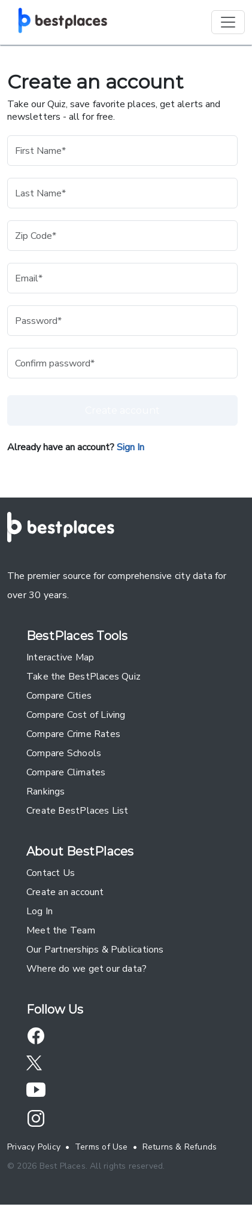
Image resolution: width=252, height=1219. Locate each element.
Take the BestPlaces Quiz (83, 676)
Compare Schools (63, 753)
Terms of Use (101, 1147)
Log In (39, 911)
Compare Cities (59, 695)
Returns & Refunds (179, 1147)
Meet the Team (60, 930)
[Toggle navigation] (228, 22)
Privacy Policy (33, 1147)
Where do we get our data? (86, 968)
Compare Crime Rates (73, 734)
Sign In (130, 447)
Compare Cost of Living (76, 714)
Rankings (45, 791)
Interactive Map (60, 657)
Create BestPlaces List (77, 810)
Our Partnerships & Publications (95, 949)
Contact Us (50, 873)
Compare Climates (65, 772)
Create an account (65, 892)
